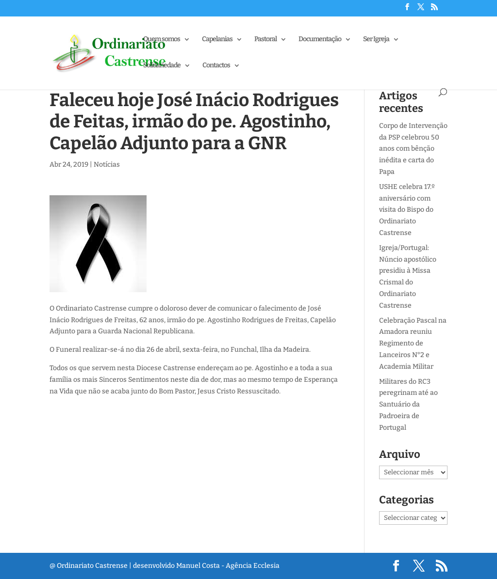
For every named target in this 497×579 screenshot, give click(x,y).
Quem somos (161, 39)
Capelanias (217, 39)
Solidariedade (162, 65)
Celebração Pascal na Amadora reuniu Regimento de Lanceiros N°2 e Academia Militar (413, 343)
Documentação (319, 39)
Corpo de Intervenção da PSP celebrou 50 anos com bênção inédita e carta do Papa (413, 149)
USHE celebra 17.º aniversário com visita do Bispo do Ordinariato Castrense (407, 210)
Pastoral (265, 39)
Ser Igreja (376, 39)
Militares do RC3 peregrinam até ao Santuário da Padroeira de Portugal (408, 404)
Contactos (216, 65)
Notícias (107, 164)
